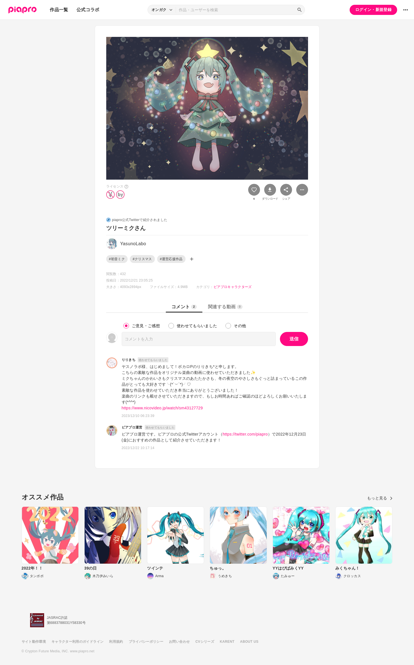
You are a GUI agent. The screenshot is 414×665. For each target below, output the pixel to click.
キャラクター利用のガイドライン (77, 642)
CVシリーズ (204, 642)
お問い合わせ (179, 642)
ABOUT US (249, 642)
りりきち (128, 360)
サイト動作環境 (34, 642)
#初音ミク (117, 259)
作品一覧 (59, 9)
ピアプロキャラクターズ (233, 287)
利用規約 (116, 642)
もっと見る (380, 498)
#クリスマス (142, 259)
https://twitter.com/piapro (245, 434)
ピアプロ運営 (132, 427)
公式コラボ (87, 9)
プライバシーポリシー (146, 642)
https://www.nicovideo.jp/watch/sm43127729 (162, 408)
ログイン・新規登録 (373, 9)
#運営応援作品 (171, 259)
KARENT (227, 642)
